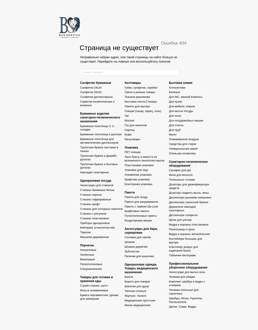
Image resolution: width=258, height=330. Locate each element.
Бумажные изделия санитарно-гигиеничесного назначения (100, 117)
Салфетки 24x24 (91, 87)
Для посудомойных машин (186, 120)
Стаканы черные (91, 194)
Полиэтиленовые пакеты (140, 215)
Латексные (87, 254)
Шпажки (129, 242)
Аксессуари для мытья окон (187, 272)
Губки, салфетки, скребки (140, 87)
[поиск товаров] (175, 72)
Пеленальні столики (182, 179)
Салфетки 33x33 (91, 92)
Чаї (126, 115)
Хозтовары (132, 82)
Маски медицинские (137, 305)
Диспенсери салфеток (183, 215)
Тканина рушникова (137, 96)
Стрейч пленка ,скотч (94, 285)
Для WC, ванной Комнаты (186, 96)
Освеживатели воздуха (184, 139)
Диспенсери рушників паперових (190, 197)
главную (123, 61)
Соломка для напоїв (137, 237)
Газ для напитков (135, 125)
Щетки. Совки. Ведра (182, 306)
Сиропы (129, 130)
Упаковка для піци (136, 170)
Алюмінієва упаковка (138, 174)
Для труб (175, 130)
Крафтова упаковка (137, 179)
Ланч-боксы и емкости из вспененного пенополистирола (144, 158)
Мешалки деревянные (94, 237)
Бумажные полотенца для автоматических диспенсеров (99, 140)
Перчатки (87, 245)
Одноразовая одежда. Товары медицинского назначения (141, 268)
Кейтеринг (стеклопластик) (97, 227)
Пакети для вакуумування (141, 201)
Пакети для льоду (135, 197)
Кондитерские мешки (138, 220)
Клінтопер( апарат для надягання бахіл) (183, 248)
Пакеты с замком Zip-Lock (141, 206)
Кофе (128, 134)
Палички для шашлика (139, 256)
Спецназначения (91, 268)
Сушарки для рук (180, 170)
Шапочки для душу (136, 286)
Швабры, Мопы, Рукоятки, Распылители (186, 300)
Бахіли (128, 276)
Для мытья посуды (181, 111)
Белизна (174, 92)
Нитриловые (88, 250)
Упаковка (131, 147)
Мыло (173, 134)
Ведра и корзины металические (189, 234)
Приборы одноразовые (95, 223)
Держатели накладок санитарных (182, 208)
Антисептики (177, 87)
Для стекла (176, 125)
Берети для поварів (137, 281)
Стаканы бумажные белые (97, 190)
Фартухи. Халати (135, 295)
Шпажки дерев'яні (135, 246)
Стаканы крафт (90, 204)
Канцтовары (132, 139)
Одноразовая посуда (95, 180)
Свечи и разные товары (139, 92)
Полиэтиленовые (91, 264)
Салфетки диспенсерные (96, 96)
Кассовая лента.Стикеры (140, 101)
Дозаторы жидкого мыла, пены (189, 192)
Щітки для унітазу (180, 219)
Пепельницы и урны (182, 229)
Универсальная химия (183, 148)
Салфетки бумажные (95, 82)
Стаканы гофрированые (95, 199)
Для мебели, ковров (182, 106)
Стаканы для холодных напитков (101, 208)
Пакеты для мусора (137, 106)
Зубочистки (131, 251)
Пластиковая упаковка (139, 165)
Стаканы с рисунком (93, 213)
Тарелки (85, 232)
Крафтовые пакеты (136, 211)
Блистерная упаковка (138, 184)
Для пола (175, 115)
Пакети (129, 192)
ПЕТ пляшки (132, 152)
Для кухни (175, 101)
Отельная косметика (182, 153)
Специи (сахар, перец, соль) (142, 111)
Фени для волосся (181, 175)
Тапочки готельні (135, 291)
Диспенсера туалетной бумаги (188, 202)
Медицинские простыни (139, 300)
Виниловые (87, 259)
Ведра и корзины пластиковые (189, 224)
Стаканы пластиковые (94, 218)
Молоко (129, 120)
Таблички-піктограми (182, 255)
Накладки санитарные (94, 172)
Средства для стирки (182, 144)
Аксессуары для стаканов (97, 185)
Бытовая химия (180, 82)
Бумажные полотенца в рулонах (101, 134)
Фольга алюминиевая (94, 290)
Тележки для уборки (182, 276)
